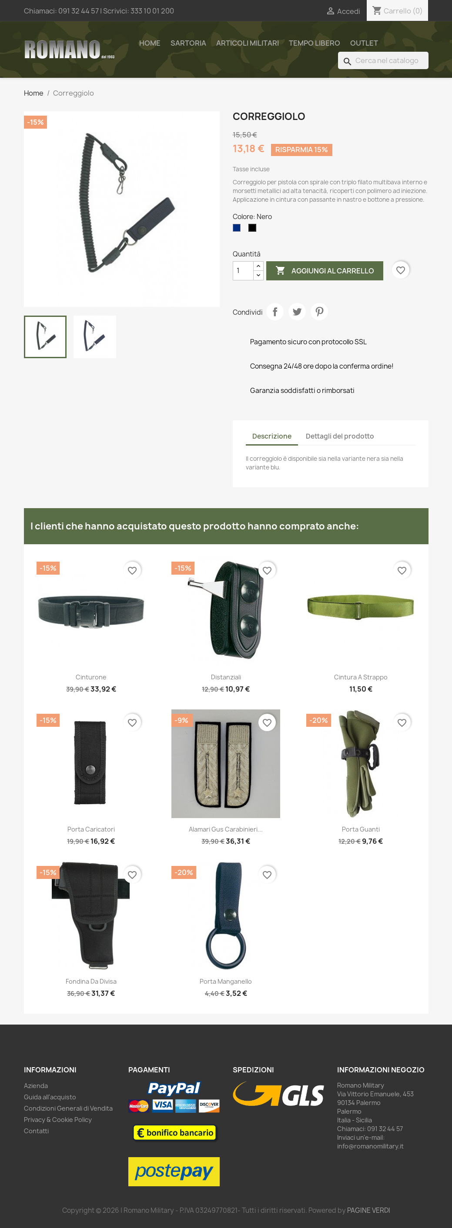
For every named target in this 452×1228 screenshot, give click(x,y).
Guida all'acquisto (50, 1097)
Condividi (275, 311)
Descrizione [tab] (271, 436)
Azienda (36, 1086)
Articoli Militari (247, 43)
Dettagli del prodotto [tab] (340, 436)
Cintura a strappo (361, 677)
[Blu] (238, 230)
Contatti (36, 1131)
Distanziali (226, 677)
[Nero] (254, 230)
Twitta (297, 311)
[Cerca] (383, 60)
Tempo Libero (314, 43)
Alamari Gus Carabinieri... (226, 829)
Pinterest (319, 311)
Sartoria (188, 43)
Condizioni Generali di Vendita (68, 1108)
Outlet (364, 43)
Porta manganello (226, 981)
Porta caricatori (91, 829)
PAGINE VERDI (368, 1210)
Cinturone (91, 677)
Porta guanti (361, 829)
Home (150, 43)
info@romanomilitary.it (370, 1146)
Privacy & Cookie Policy (58, 1119)
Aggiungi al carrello (324, 270)
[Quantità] (243, 270)
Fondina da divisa (91, 981)
